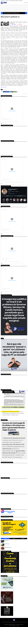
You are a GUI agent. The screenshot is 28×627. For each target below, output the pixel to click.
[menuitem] (2, 13)
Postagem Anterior (3, 93)
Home (10, 625)
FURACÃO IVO (7, 540)
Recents (14, 538)
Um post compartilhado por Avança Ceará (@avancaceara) (11, 121)
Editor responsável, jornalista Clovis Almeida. (16, 0)
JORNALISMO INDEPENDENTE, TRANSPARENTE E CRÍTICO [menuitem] (11, 13)
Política (6, 15)
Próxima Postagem (24, 93)
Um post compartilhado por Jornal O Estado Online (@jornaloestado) (12, 182)
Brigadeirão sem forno (8, 547)
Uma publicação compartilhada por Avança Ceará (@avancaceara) (11, 261)
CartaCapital (19, 24)
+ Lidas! (5, 538)
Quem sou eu (3, 0)
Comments (22, 538)
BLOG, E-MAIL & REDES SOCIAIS (5, 517)
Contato (7, 0)
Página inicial (2, 15)
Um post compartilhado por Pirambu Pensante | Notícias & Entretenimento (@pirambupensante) (14, 291)
